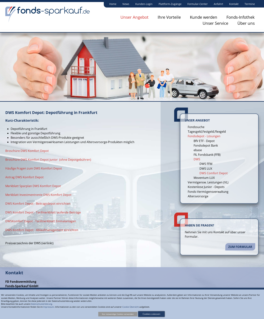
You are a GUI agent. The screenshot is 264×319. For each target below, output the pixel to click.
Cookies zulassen (151, 314)
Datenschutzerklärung (41, 304)
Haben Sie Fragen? (199, 225)
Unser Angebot (197, 120)
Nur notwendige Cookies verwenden (118, 314)
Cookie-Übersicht (130, 306)
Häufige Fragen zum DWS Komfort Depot (33, 168)
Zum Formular (240, 247)
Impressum (48, 306)
